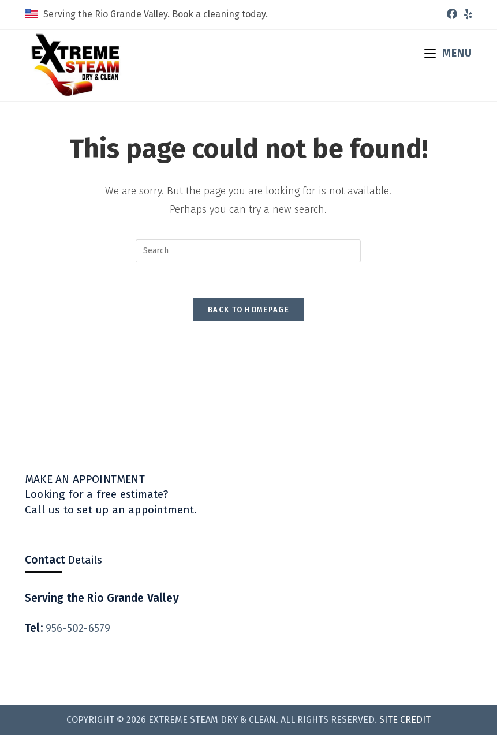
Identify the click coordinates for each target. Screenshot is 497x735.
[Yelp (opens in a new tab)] (466, 14)
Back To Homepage (248, 309)
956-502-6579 (78, 628)
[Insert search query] (248, 250)
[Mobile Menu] (448, 53)
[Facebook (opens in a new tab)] (452, 14)
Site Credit (405, 719)
